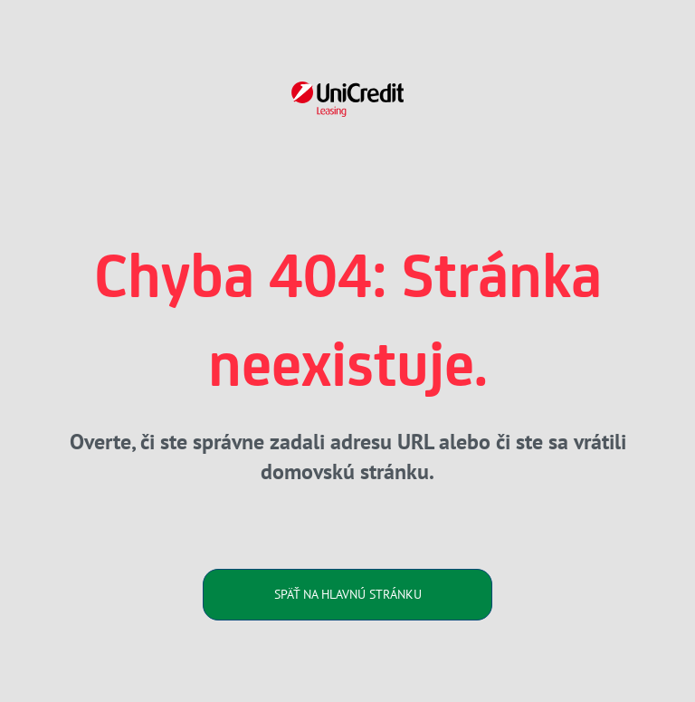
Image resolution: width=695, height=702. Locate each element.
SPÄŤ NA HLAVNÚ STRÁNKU (348, 594)
